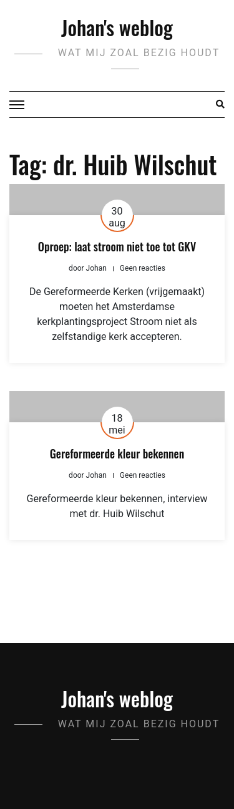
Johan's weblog (117, 27)
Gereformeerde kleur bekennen (117, 453)
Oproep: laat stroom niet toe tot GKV (117, 246)
